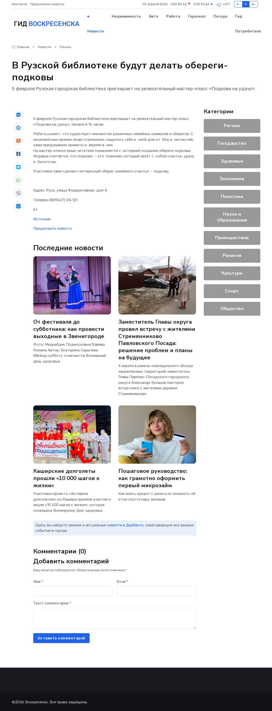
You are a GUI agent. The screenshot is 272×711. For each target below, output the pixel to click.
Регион (65, 47)
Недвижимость (126, 16)
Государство (231, 143)
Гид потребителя (248, 23)
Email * (122, 579)
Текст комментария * (52, 601)
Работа (173, 16)
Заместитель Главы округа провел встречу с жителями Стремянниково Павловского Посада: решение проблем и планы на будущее (156, 339)
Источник (42, 219)
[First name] (73, 590)
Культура (231, 273)
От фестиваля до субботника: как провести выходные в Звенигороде (69, 329)
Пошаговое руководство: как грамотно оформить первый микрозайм (153, 476)
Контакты (19, 4)
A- (238, 4)
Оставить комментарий (61, 636)
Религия (231, 255)
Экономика (231, 178)
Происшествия (232, 237)
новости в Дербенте (125, 523)
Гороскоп (196, 16)
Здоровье (232, 161)
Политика (232, 196)
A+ (254, 4)
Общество (231, 308)
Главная (20, 47)
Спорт (232, 291)
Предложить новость (47, 4)
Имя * (38, 579)
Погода (220, 16)
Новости (95, 31)
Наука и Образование (232, 217)
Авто (153, 16)
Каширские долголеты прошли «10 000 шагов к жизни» (66, 476)
